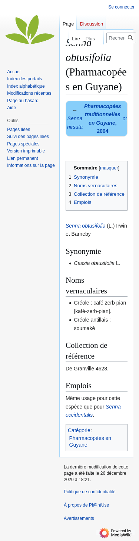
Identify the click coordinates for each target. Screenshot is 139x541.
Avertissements (79, 518)
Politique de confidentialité (89, 491)
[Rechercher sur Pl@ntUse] (121, 38)
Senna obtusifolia (85, 226)
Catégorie (79, 430)
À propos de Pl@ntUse (86, 505)
